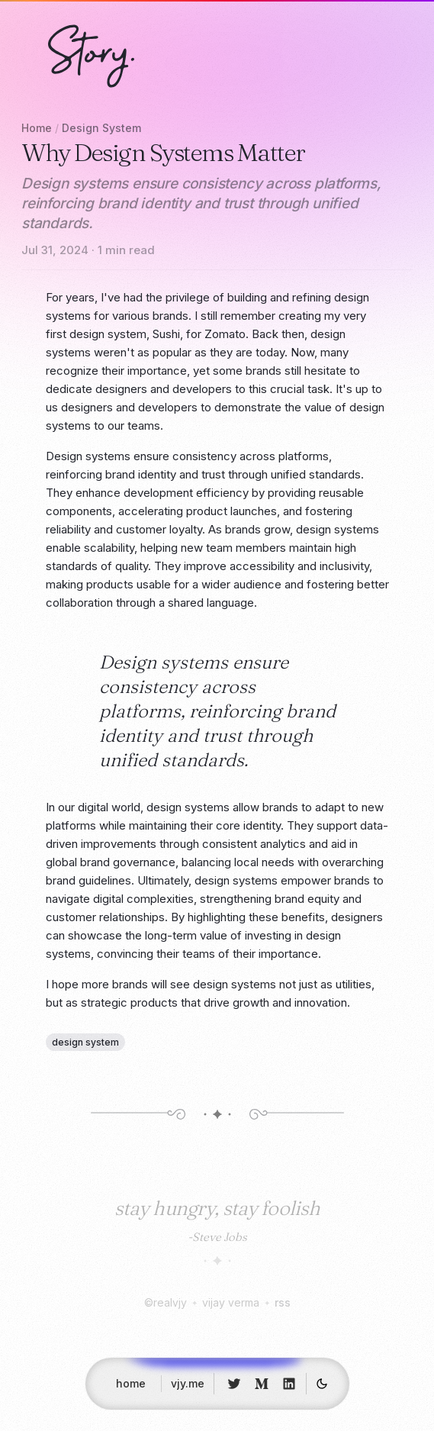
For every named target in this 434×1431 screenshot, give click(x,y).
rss (283, 1302)
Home (36, 127)
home (131, 1387)
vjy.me (187, 1387)
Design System (101, 127)
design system (85, 1042)
